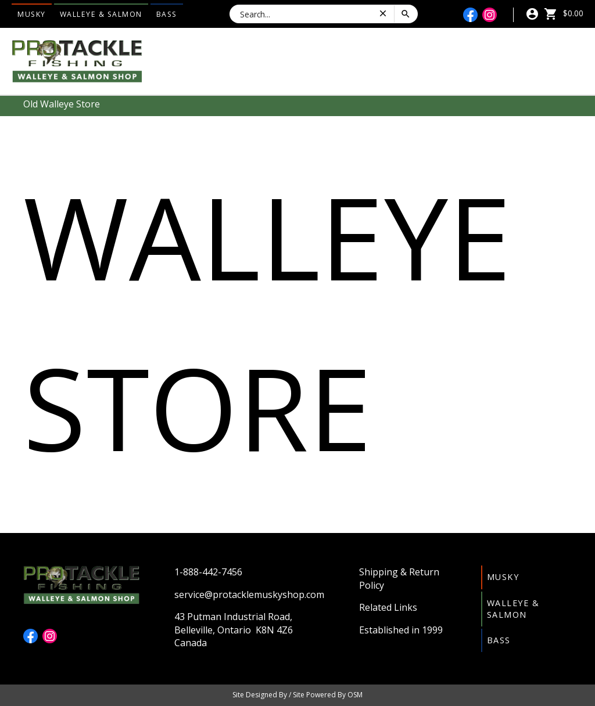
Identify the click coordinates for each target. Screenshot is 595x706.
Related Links (388, 607)
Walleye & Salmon (101, 14)
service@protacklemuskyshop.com (249, 594)
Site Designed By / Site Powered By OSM (297, 695)
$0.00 (563, 13)
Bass (166, 14)
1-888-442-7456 (208, 571)
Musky (31, 14)
